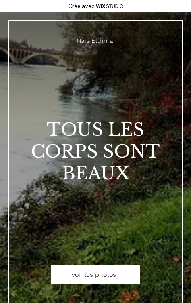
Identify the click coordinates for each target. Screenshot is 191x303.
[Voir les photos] (95, 274)
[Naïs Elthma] (95, 40)
